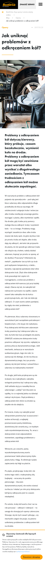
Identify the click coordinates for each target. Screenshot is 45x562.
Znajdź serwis (27, 4)
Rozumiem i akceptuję (31, 557)
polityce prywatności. (23, 551)
